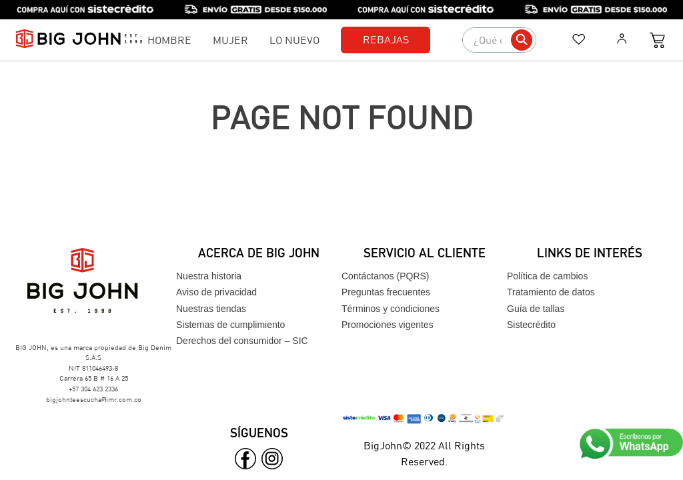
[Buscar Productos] (521, 40)
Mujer (230, 39)
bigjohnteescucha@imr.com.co (93, 399)
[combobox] (499, 40)
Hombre (169, 39)
